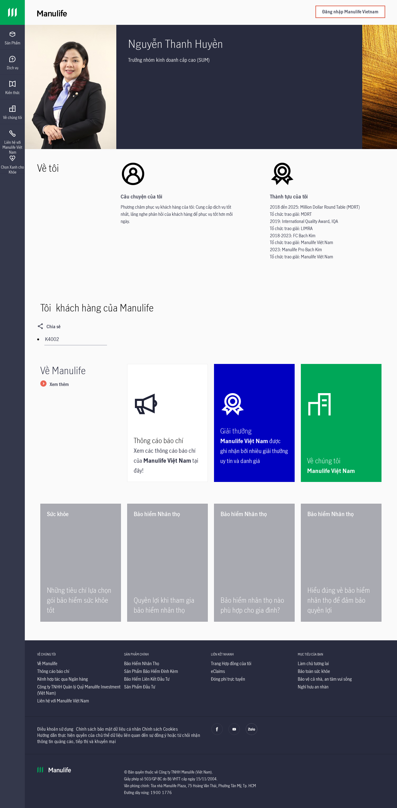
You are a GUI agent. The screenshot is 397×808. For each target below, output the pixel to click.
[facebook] (217, 733)
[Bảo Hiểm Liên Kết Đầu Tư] (146, 679)
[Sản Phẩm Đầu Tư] (139, 687)
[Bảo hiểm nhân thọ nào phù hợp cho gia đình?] (254, 563)
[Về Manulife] (47, 663)
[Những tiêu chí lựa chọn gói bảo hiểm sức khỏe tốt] (80, 563)
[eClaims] (218, 671)
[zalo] (251, 733)
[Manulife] (124, 12)
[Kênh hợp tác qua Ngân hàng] (62, 679)
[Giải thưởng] (254, 423)
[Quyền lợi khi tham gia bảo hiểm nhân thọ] (167, 563)
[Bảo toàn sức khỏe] (314, 671)
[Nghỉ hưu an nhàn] (313, 687)
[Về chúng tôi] (341, 423)
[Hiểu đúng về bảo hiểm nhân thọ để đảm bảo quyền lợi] (341, 563)
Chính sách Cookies (160, 729)
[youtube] (234, 733)
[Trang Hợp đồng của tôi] (231, 663)
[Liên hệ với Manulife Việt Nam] (63, 701)
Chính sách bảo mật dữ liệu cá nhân (108, 729)
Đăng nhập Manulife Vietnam (350, 12)
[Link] (12, 12)
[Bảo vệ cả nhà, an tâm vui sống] (325, 679)
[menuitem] (12, 38)
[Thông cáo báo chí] (167, 423)
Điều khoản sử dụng (55, 729)
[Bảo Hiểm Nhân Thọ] (141, 663)
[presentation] (12, 37)
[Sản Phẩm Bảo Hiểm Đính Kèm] (151, 671)
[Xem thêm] (54, 385)
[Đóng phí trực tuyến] (228, 679)
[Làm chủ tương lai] (313, 663)
